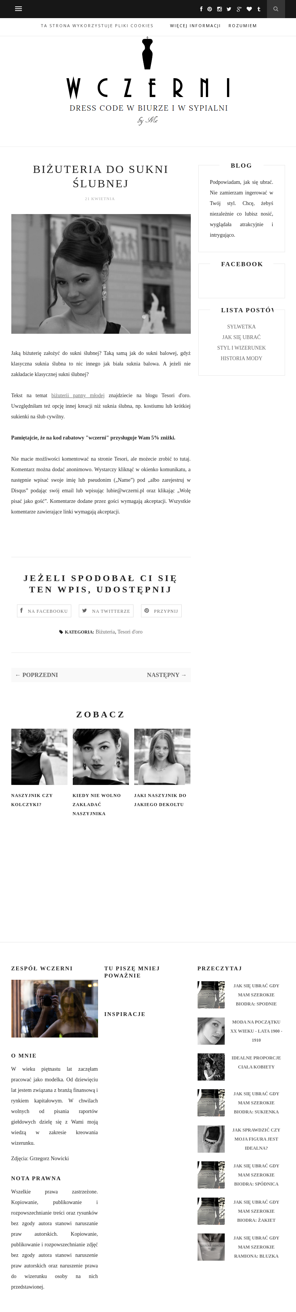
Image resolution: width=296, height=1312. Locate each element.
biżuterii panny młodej (77, 395)
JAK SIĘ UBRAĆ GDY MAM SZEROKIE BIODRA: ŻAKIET (256, 1211)
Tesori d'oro (129, 632)
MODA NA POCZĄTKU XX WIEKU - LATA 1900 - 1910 (256, 1031)
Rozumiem (243, 25)
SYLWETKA (241, 327)
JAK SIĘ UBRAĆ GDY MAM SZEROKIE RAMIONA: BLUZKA (256, 1247)
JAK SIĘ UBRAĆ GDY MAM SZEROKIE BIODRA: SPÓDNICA (256, 1175)
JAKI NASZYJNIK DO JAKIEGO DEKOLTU (160, 800)
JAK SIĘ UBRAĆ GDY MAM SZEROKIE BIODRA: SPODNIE (256, 995)
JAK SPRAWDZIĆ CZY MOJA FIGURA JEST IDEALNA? (256, 1139)
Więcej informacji (195, 25)
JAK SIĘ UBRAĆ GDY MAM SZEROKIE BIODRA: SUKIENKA (256, 1103)
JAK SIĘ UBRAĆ (241, 337)
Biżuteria (105, 632)
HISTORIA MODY (241, 358)
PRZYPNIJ (166, 611)
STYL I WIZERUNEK (241, 348)
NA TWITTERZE (111, 611)
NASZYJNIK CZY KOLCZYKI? (32, 800)
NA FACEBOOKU (48, 611)
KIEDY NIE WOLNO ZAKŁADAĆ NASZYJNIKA (97, 804)
